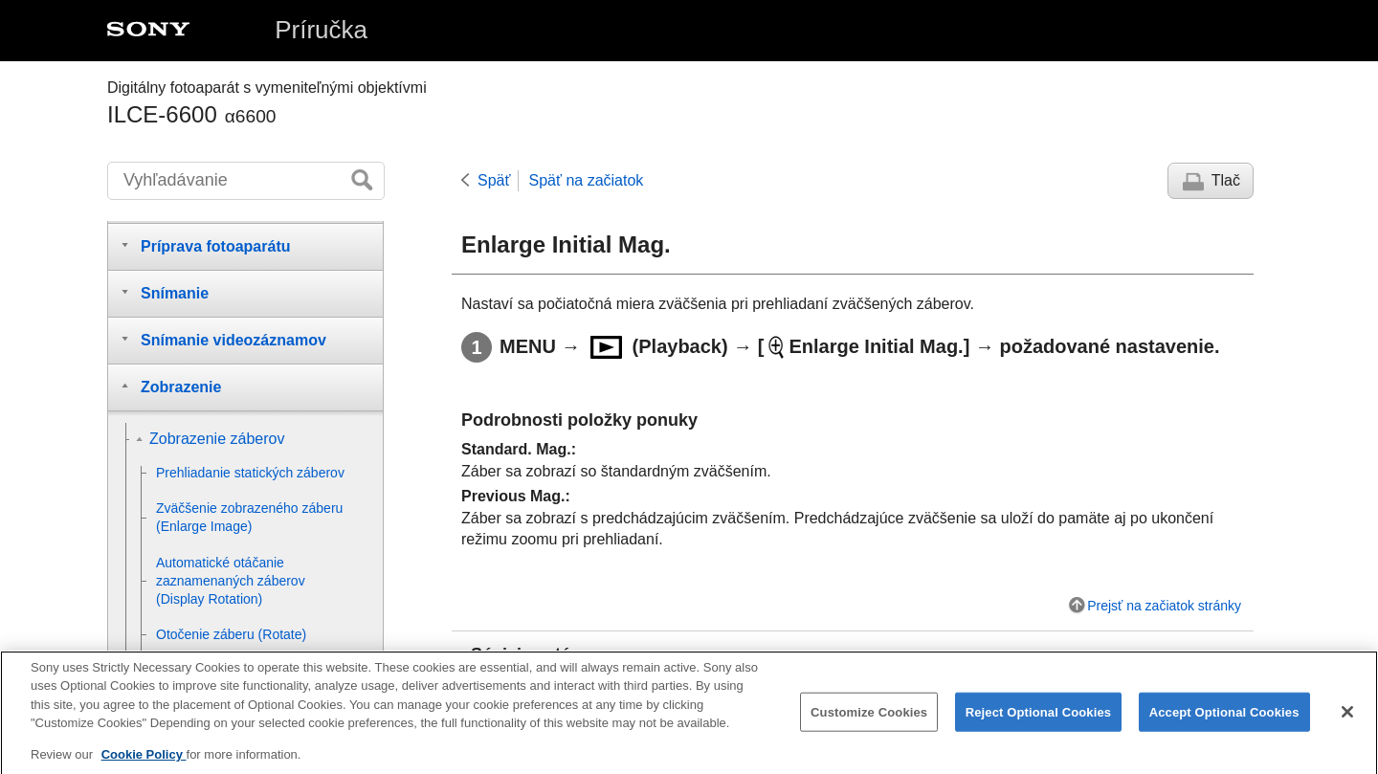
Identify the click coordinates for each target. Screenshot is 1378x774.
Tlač (1225, 180)
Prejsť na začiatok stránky (1164, 605)
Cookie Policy (144, 762)
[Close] (1347, 719)
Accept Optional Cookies (1224, 719)
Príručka (321, 29)
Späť (494, 180)
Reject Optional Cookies (1039, 719)
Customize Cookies (869, 719)
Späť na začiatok (585, 180)
